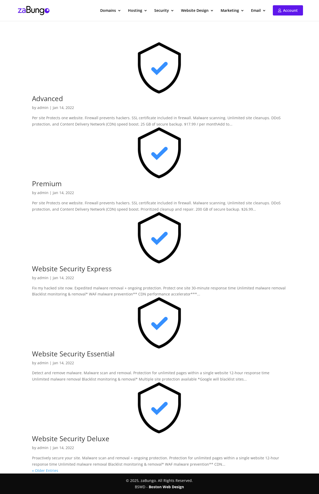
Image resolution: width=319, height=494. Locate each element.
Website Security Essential (73, 353)
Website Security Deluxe (70, 438)
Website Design (195, 11)
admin (43, 107)
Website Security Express (71, 268)
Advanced (47, 98)
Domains (108, 11)
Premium (47, 183)
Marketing (230, 11)
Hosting (135, 11)
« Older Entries (45, 470)
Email (256, 11)
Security (161, 11)
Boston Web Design (166, 486)
